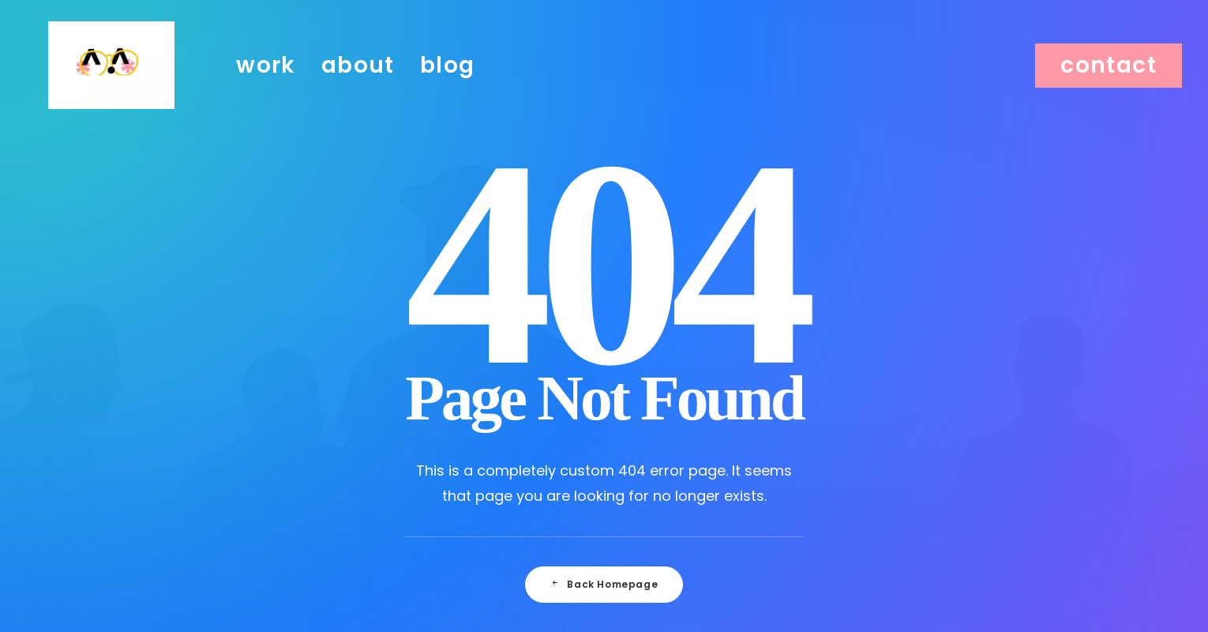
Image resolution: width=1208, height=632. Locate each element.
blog (447, 80)
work (266, 80)
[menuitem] (266, 80)
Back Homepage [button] (604, 584)
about (358, 80)
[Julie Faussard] (111, 80)
